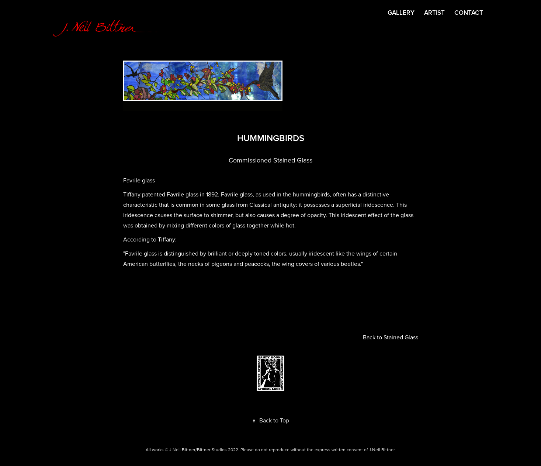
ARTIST (434, 12)
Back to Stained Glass (390, 337)
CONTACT (468, 12)
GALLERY (401, 12)
